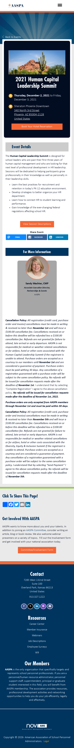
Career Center (37, 624)
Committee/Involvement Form (37, 550)
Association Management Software (37, 727)
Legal (46, 741)
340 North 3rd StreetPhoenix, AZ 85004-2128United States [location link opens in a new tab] (29, 114)
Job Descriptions (37, 641)
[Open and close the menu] (48, 5)
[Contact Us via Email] (50, 606)
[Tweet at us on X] (30, 606)
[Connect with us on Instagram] (43, 606)
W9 (37, 652)
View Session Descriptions (37, 224)
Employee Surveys (37, 646)
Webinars (37, 635)
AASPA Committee (36, 530)
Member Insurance (37, 629)
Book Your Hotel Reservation (37, 126)
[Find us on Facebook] (24, 606)
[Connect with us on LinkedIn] (37, 606)
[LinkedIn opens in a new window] (58, 237)
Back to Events (11, 37)
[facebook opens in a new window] (37, 237)
